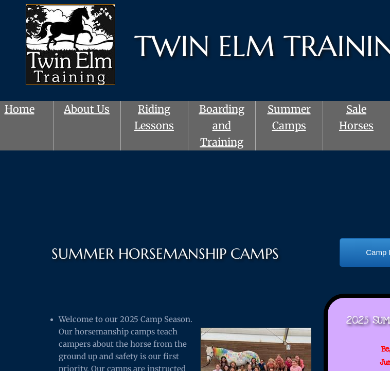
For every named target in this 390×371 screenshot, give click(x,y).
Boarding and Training (221, 125)
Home (19, 109)
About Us (87, 109)
